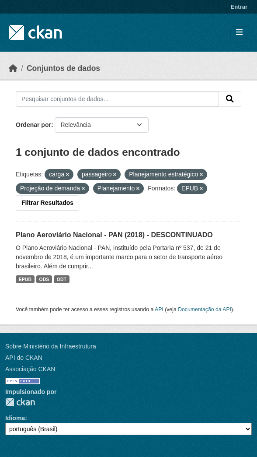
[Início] (13, 68)
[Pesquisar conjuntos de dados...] (117, 99)
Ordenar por (33, 124)
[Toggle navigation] (239, 32)
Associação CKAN (30, 369)
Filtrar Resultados (47, 202)
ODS (44, 279)
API (159, 309)
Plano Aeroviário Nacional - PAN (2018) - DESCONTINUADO (114, 235)
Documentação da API (204, 309)
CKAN (20, 402)
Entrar (239, 7)
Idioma (15, 418)
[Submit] (230, 99)
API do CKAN (23, 357)
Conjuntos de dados (63, 68)
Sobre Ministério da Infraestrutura (50, 346)
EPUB (25, 279)
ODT (61, 279)
